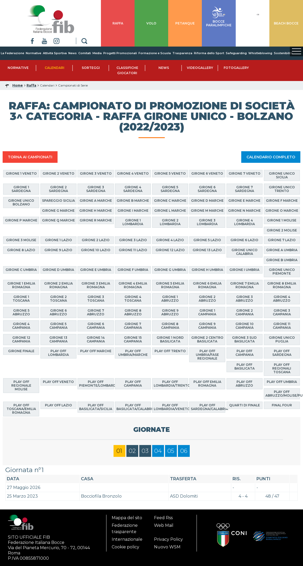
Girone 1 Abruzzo (170, 298)
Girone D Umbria (58, 270)
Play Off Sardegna (281, 353)
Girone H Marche (95, 211)
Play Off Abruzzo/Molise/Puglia (282, 393)
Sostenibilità (283, 53)
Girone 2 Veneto (58, 173)
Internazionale (127, 539)
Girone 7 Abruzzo (95, 312)
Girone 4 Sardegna (132, 189)
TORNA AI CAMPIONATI (30, 157)
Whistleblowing (260, 53)
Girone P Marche (21, 220)
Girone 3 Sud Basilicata (244, 339)
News (72, 53)
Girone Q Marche (58, 220)
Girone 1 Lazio (58, 240)
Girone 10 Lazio (95, 250)
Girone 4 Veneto (133, 173)
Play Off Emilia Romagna (207, 383)
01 (119, 450)
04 (158, 450)
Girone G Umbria (170, 270)
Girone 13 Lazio (207, 250)
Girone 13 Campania (58, 339)
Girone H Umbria (207, 270)
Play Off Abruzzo (244, 383)
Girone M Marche (207, 211)
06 (183, 450)
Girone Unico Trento (282, 189)
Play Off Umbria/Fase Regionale (207, 354)
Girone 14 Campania (96, 339)
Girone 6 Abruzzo (58, 312)
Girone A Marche (96, 201)
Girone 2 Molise (282, 230)
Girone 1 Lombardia (132, 222)
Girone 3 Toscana (95, 298)
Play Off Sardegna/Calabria (208, 407)
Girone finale (21, 351)
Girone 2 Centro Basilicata (207, 339)
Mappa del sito (127, 517)
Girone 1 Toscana (21, 298)
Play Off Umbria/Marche (133, 353)
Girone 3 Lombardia (207, 222)
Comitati (84, 53)
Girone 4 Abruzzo (281, 298)
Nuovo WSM (167, 546)
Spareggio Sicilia (58, 201)
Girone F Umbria (132, 270)
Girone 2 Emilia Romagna (58, 285)
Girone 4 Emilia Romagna (133, 285)
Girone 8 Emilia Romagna (281, 285)
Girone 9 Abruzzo (170, 312)
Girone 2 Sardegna (58, 189)
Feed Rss (163, 517)
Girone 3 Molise (21, 240)
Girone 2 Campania (244, 312)
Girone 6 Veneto (207, 173)
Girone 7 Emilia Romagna (244, 285)
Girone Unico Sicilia (282, 175)
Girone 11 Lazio (133, 250)
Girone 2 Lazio (96, 240)
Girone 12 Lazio (170, 250)
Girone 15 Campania (133, 339)
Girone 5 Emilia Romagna (170, 285)
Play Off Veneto (58, 382)
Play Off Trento (170, 351)
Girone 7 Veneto (244, 173)
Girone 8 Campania (170, 326)
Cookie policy (125, 546)
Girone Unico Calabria (245, 252)
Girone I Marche (132, 211)
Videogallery (200, 68)
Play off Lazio (58, 405)
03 (145, 450)
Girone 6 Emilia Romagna (207, 285)
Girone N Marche (244, 211)
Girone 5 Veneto (170, 173)
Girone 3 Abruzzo (244, 298)
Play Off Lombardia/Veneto (171, 407)
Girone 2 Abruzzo (207, 298)
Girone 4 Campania (21, 326)
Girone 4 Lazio (170, 240)
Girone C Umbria (21, 270)
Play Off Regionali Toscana (281, 368)
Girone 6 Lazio (244, 240)
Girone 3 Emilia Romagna (95, 285)
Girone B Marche (133, 201)
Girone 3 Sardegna (95, 189)
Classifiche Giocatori (127, 70)
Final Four (282, 405)
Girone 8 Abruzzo (133, 312)
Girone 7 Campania (133, 326)
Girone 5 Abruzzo (21, 312)
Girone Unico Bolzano (21, 202)
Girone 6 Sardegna (207, 189)
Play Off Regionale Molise (21, 385)
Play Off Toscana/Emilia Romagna (21, 409)
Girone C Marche (170, 201)
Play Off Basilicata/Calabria (133, 407)
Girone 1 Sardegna (21, 189)
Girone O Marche (281, 211)
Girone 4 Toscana (132, 298)
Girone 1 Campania (207, 312)
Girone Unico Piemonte (282, 271)
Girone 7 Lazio (282, 240)
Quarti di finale (244, 405)
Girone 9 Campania (207, 326)
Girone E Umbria (95, 270)
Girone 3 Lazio (133, 240)
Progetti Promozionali (120, 53)
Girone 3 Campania (282, 312)
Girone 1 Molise (281, 220)
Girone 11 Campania (282, 326)
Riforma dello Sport (209, 53)
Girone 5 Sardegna (170, 189)
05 (170, 450)
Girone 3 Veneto (96, 173)
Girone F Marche (282, 201)
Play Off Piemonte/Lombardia (96, 383)
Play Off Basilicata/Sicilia (95, 407)
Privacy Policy (168, 539)
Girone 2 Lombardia (170, 222)
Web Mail (163, 525)
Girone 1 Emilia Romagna (21, 285)
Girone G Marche (58, 211)
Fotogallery (236, 68)
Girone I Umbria (244, 270)
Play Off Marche (95, 351)
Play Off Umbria (282, 382)
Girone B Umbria (281, 260)
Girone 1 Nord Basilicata (170, 339)
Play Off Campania (244, 353)
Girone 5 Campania (58, 326)
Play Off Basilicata (244, 366)
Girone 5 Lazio (207, 240)
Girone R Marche (96, 220)
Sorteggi (91, 68)
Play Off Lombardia (58, 353)
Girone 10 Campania (244, 326)
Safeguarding (236, 53)
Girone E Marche (244, 201)
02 (132, 450)
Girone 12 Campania (21, 339)
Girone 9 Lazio (58, 250)
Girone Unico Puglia (282, 339)
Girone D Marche (207, 201)
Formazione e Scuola (154, 53)
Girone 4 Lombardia (244, 222)
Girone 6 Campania (96, 326)
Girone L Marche (170, 211)
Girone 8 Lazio (21, 250)
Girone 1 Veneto (21, 173)
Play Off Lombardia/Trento (171, 383)
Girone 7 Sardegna (244, 189)
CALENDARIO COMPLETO (270, 157)
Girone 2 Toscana (58, 298)
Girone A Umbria (281, 250)
